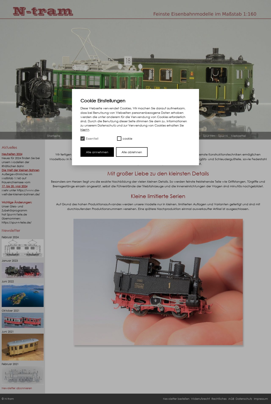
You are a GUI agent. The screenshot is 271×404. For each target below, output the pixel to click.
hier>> (84, 130)
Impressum (261, 399)
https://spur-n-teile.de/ (17, 222)
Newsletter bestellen (176, 399)
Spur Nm (209, 136)
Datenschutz (244, 399)
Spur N (223, 136)
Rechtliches (219, 399)
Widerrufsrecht (200, 399)
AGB (231, 399)
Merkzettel (238, 136)
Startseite (53, 136)
